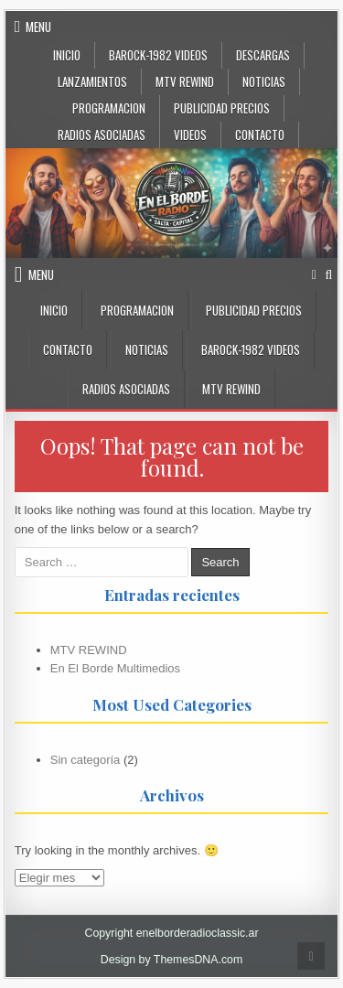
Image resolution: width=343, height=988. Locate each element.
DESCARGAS (263, 55)
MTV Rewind (184, 81)
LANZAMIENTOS (92, 81)
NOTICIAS (263, 81)
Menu (38, 26)
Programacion (108, 108)
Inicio (66, 55)
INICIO (54, 310)
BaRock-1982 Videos (158, 55)
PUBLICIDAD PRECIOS (222, 108)
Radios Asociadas (101, 134)
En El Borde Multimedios (115, 668)
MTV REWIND (88, 650)
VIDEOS (190, 134)
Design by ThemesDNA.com (172, 959)
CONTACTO (259, 134)
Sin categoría (85, 760)
